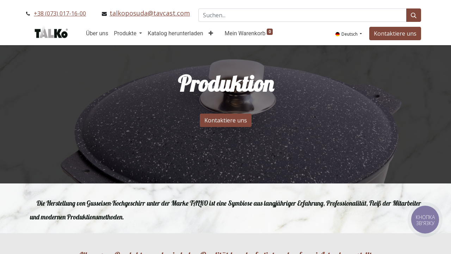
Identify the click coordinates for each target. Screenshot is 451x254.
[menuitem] (97, 33)
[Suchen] (413, 15)
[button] (211, 33)
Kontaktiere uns (395, 33)
